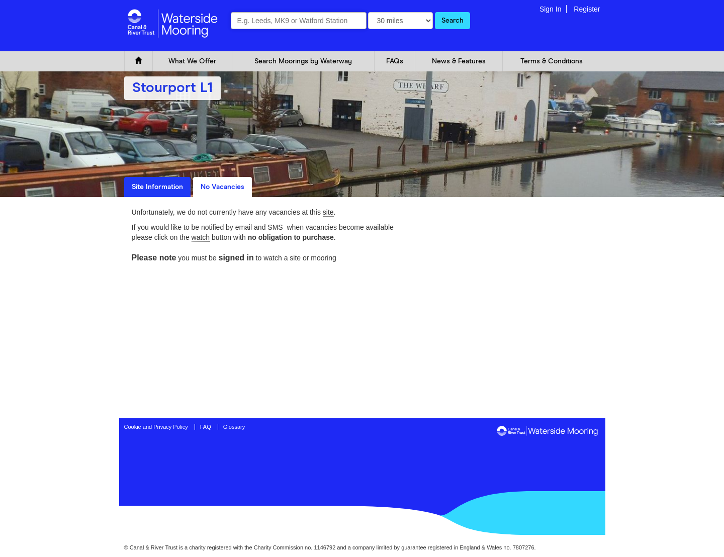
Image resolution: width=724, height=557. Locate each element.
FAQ (205, 427)
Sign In (550, 9)
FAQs (394, 61)
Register (587, 9)
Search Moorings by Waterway (303, 61)
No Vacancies (222, 187)
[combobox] (298, 21)
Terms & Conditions (551, 61)
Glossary (234, 427)
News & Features (459, 61)
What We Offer (192, 61)
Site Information (157, 187)
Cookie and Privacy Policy (156, 427)
